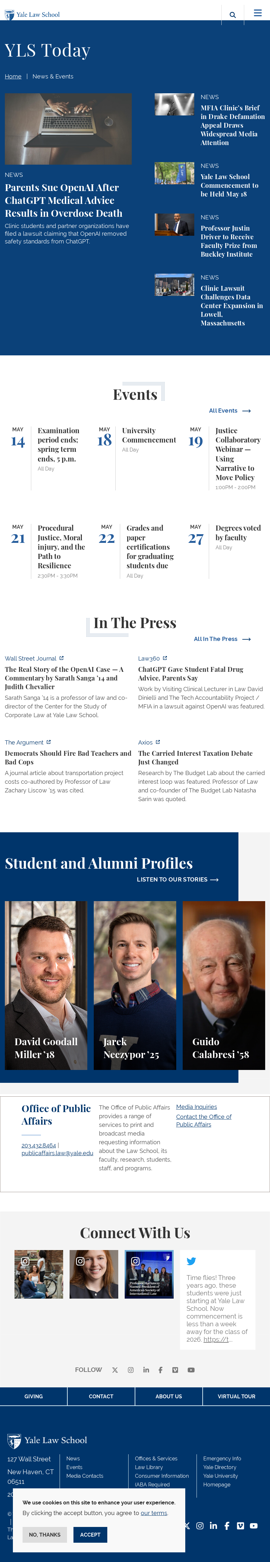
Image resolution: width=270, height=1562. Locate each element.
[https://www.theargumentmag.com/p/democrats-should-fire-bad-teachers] (68, 768)
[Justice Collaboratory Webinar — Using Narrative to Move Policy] (223, 458)
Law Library (149, 1467)
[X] (115, 1370)
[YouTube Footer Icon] (254, 1526)
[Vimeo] (175, 1370)
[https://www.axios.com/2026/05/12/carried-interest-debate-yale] (201, 773)
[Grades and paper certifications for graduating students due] (135, 551)
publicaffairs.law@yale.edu (57, 1153)
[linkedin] (146, 1370)
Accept (90, 1535)
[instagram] (131, 1370)
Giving (33, 1396)
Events (74, 1467)
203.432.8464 (39, 1145)
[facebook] (161, 1370)
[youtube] (191, 1370)
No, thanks (45, 1535)
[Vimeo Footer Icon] (240, 1526)
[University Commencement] (135, 458)
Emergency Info (222, 1459)
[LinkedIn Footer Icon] (213, 1526)
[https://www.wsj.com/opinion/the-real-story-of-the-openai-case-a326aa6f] (68, 689)
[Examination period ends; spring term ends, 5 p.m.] (46, 458)
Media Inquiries (196, 1106)
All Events (224, 410)
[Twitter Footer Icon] (186, 1526)
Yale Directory (219, 1467)
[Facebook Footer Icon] (227, 1526)
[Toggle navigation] (258, 13)
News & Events (53, 76)
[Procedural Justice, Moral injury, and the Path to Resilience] (46, 551)
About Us (169, 1396)
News (73, 1459)
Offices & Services (156, 1459)
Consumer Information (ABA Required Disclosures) (162, 1484)
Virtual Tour (237, 1396)
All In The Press (216, 638)
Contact (101, 1396)
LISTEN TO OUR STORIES (172, 879)
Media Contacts (84, 1476)
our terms (154, 1513)
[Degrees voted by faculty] (223, 551)
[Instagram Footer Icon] (200, 1526)
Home (13, 76)
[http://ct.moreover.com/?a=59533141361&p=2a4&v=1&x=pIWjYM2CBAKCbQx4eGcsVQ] (201, 684)
